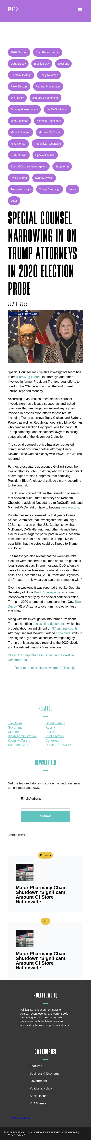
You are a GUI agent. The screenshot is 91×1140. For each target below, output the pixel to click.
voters (72, 189)
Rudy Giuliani (19, 155)
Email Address (31, 798)
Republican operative (47, 143)
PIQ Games (38, 1103)
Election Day (42, 63)
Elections (63, 63)
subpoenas (62, 166)
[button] (80, 9)
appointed (63, 633)
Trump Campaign (49, 189)
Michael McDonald (50, 132)
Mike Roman (18, 143)
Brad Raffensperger (48, 52)
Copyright (69, 1132)
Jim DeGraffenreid (57, 109)
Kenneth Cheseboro (49, 120)
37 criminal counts (65, 628)
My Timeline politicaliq (20, 1118)
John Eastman (19, 120)
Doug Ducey (18, 63)
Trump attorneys (21, 189)
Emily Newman (49, 75)
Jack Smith (17, 97)
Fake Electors (19, 86)
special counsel (45, 155)
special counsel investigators (29, 166)
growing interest (29, 377)
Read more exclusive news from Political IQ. (45, 667)
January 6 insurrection (24, 109)
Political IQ (45, 995)
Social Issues (40, 1096)
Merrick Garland (20, 132)
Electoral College (21, 75)
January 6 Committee (45, 97)
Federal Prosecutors (48, 86)
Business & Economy (45, 1074)
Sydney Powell (44, 177)
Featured (36, 1066)
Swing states (19, 177)
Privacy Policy (14, 1135)
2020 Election (19, 52)
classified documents (51, 623)
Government (38, 1081)
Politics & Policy (42, 1088)
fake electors (70, 507)
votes (14, 200)
